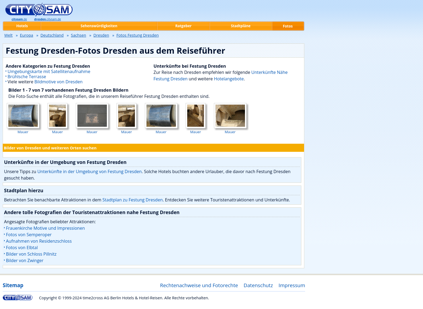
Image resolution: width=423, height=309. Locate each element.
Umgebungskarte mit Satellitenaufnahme (49, 71)
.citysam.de (47, 19)
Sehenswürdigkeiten (99, 25)
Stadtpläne (241, 25)
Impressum (292, 285)
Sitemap (13, 285)
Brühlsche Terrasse (27, 77)
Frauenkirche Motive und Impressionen (45, 228)
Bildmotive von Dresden (59, 82)
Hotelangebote (229, 79)
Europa (26, 35)
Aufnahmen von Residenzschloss (39, 241)
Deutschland (52, 35)
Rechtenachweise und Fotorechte (199, 285)
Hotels (22, 25)
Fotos (288, 26)
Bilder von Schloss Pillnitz (31, 254)
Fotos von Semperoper (29, 235)
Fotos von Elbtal (22, 247)
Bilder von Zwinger (24, 260)
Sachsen (78, 35)
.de (19, 19)
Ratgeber (183, 25)
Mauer (23, 129)
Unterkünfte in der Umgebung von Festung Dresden (89, 171)
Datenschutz (258, 285)
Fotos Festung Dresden (137, 35)
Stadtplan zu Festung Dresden (133, 200)
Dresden (101, 35)
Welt (8, 35)
